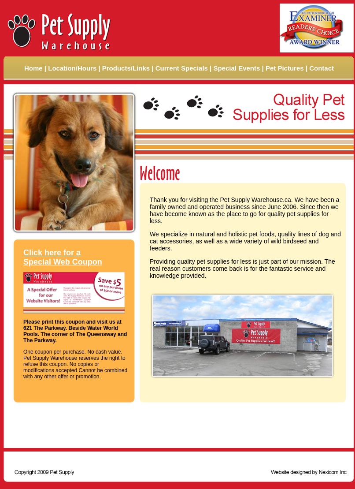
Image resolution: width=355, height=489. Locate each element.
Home (33, 68)
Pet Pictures (285, 68)
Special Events (236, 68)
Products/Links (126, 68)
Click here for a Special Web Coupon (62, 257)
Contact (321, 68)
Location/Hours (72, 68)
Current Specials (181, 68)
